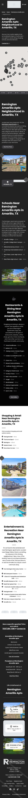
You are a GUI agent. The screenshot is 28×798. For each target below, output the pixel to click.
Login (24, 786)
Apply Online (20, 783)
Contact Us (6, 43)
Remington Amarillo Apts (17, 12)
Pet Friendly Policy (9, 783)
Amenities (4, 786)
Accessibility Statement (19, 794)
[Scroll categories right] (27, 92)
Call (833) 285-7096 (14, 777)
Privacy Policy (6, 794)
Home (3, 12)
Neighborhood (18, 781)
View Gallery (14, 397)
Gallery (11, 786)
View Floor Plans (8, 147)
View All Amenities (14, 656)
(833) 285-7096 (8, 629)
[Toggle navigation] (2, 4)
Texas (8, 12)
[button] (22, 66)
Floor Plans (9, 781)
